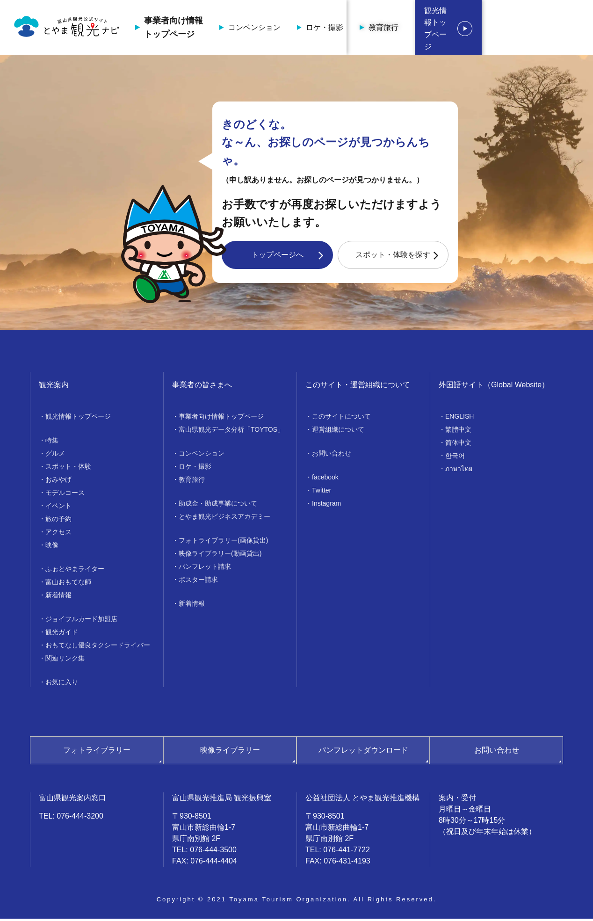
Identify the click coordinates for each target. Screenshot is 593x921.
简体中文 (458, 445)
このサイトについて (341, 418)
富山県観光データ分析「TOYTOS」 (231, 431)
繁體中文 (458, 431)
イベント (58, 508)
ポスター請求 (198, 582)
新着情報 (58, 597)
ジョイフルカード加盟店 (81, 621)
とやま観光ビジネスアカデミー (224, 518)
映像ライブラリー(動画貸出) (220, 555)
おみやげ (58, 482)
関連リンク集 (65, 660)
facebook (325, 479)
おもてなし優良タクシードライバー (97, 647)
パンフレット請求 (205, 569)
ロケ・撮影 (372, 28)
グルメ (55, 455)
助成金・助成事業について (218, 505)
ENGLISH (459, 418)
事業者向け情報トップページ (220, 28)
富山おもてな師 (68, 584)
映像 (51, 547)
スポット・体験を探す (392, 257)
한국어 (455, 458)
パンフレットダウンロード (363, 752)
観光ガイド (61, 634)
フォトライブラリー (96, 752)
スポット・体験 (68, 468)
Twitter (321, 492)
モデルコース (65, 495)
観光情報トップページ (527, 28)
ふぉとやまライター (74, 571)
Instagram (326, 505)
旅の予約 (58, 521)
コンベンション (301, 28)
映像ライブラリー (230, 752)
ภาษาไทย (458, 471)
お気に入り (61, 684)
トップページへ (277, 257)
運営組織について (338, 431)
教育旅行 (431, 28)
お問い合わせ (331, 455)
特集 (51, 442)
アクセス (58, 534)
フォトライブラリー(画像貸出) (223, 542)
